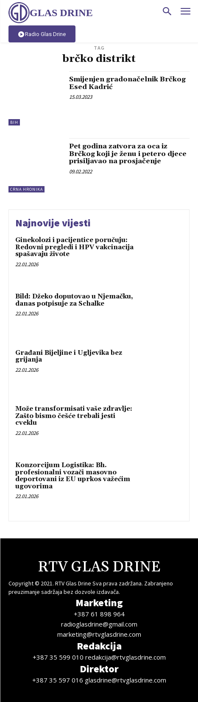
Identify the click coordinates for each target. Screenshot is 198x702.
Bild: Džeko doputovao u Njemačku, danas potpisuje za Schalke (74, 300)
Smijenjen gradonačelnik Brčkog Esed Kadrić (127, 83)
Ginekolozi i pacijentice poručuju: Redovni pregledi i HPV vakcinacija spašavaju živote (74, 247)
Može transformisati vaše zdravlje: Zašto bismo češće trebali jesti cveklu (73, 416)
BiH (14, 122)
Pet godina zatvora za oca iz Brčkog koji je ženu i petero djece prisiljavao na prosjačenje (128, 153)
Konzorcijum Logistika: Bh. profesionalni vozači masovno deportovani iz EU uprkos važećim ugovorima (72, 475)
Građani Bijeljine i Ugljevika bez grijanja (68, 356)
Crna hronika (26, 189)
